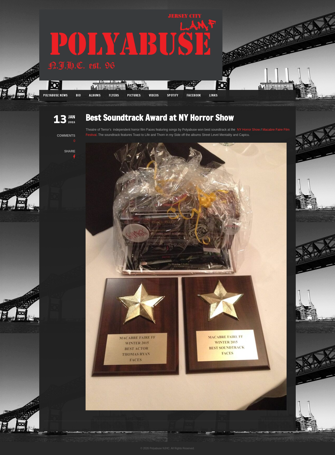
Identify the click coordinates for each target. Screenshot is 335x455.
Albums (94, 95)
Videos (154, 95)
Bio (78, 95)
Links (213, 95)
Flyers (114, 95)
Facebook (194, 95)
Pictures (134, 95)
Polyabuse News (55, 95)
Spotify (172, 95)
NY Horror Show (248, 129)
